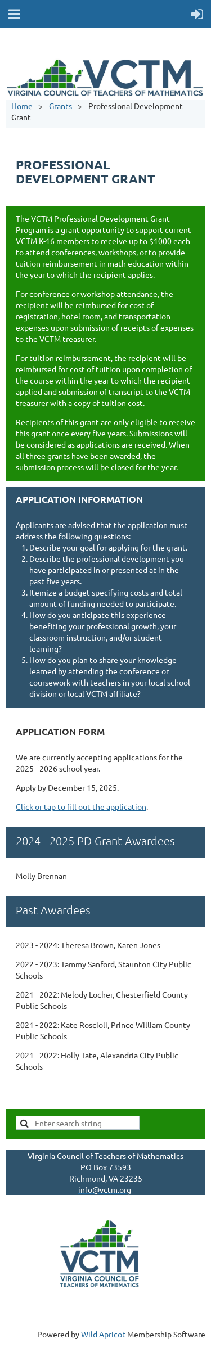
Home (22, 106)
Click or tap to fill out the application (81, 806)
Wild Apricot (103, 1334)
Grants (60, 106)
